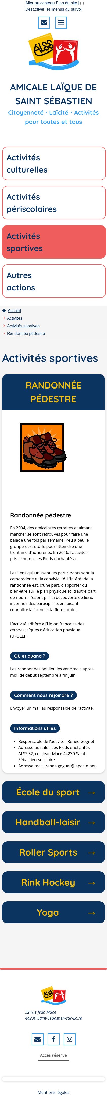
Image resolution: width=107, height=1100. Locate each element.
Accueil (11, 310)
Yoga (67, 912)
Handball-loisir (56, 822)
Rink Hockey (59, 882)
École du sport (56, 792)
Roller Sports (58, 852)
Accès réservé (53, 1055)
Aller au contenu (40, 3)
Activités (14, 318)
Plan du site (66, 3)
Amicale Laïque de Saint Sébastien (53, 94)
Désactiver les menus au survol (53, 9)
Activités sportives (23, 326)
